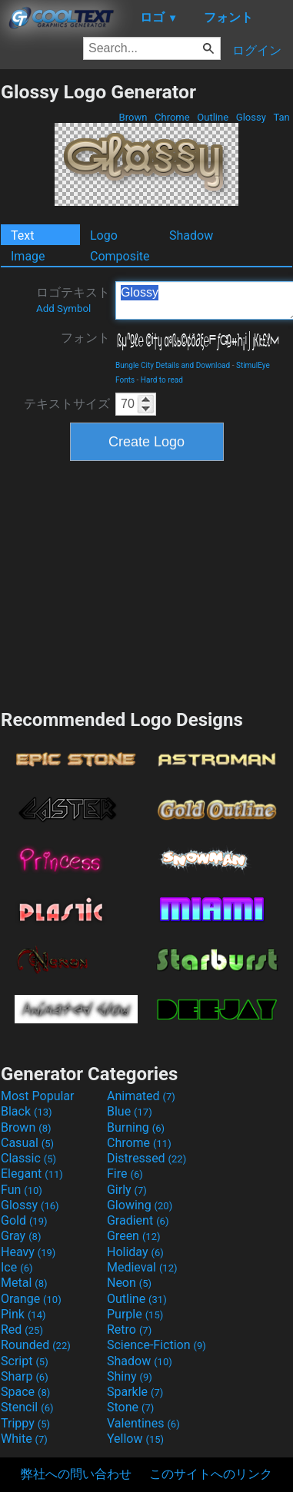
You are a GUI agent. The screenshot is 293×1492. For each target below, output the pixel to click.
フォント (85, 337)
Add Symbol (63, 308)
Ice (16, 1267)
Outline (213, 117)
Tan (281, 117)
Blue (129, 1111)
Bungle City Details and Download (172, 365)
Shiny (129, 1376)
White (24, 1438)
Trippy (25, 1423)
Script (24, 1361)
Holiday (135, 1252)
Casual (27, 1143)
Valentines (143, 1423)
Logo (104, 235)
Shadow (191, 235)
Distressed (146, 1158)
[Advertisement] (147, 583)
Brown (132, 117)
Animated (141, 1096)
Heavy (28, 1252)
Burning (136, 1127)
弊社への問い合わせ (76, 1474)
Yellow (135, 1438)
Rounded (36, 1345)
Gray (21, 1235)
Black (26, 1111)
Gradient (137, 1220)
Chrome (172, 117)
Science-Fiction (156, 1345)
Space (25, 1391)
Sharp (24, 1376)
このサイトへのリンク (210, 1474)
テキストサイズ (67, 403)
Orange (31, 1298)
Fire (125, 1173)
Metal (24, 1282)
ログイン (256, 50)
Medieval (142, 1267)
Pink (23, 1314)
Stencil (27, 1407)
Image (28, 256)
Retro (129, 1329)
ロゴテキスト (73, 299)
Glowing (139, 1205)
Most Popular (38, 1096)
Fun (21, 1189)
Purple (135, 1314)
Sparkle (135, 1391)
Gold (24, 1220)
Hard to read (162, 380)
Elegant (32, 1173)
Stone (130, 1407)
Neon (129, 1282)
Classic (28, 1158)
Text (22, 235)
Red (22, 1329)
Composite (120, 256)
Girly (127, 1189)
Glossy (251, 117)
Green (134, 1235)
